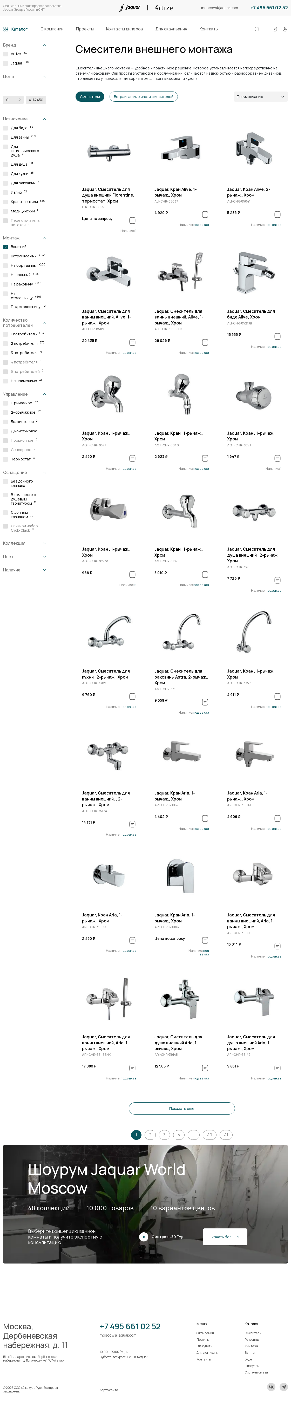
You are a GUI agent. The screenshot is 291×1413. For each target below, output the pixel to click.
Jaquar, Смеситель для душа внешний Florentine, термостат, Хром (108, 195)
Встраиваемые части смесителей (143, 96)
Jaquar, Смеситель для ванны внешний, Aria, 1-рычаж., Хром (251, 920)
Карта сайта (109, 1390)
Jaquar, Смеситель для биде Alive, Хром (251, 314)
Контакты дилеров (124, 29)
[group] (109, 151)
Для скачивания (171, 29)
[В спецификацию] (132, 220)
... (193, 1135)
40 (209, 1135)
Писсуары (252, 1366)
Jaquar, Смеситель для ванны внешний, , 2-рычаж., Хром (106, 799)
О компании (52, 29)
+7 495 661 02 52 (269, 8)
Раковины (252, 1339)
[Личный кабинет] (285, 29)
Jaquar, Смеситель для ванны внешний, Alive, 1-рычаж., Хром (106, 317)
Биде (248, 1359)
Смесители (90, 96)
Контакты (209, 29)
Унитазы (251, 1346)
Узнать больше (225, 1236)
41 (226, 1135)
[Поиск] (257, 29)
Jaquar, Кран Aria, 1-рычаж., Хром (174, 796)
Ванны (250, 1352)
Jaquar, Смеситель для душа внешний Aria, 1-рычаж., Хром (178, 1042)
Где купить (204, 1346)
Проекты (85, 29)
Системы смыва (256, 1372)
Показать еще (181, 1108)
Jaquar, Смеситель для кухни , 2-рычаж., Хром (106, 674)
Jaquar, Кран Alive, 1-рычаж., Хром (175, 192)
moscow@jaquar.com (219, 8)
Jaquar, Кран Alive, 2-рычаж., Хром (248, 192)
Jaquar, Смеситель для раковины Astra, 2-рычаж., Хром (181, 677)
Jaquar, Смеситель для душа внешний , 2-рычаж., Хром (253, 555)
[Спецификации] (275, 29)
